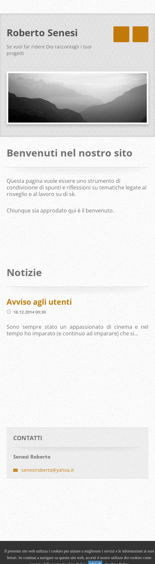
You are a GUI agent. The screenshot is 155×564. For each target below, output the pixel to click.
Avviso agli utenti (39, 301)
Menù (140, 34)
